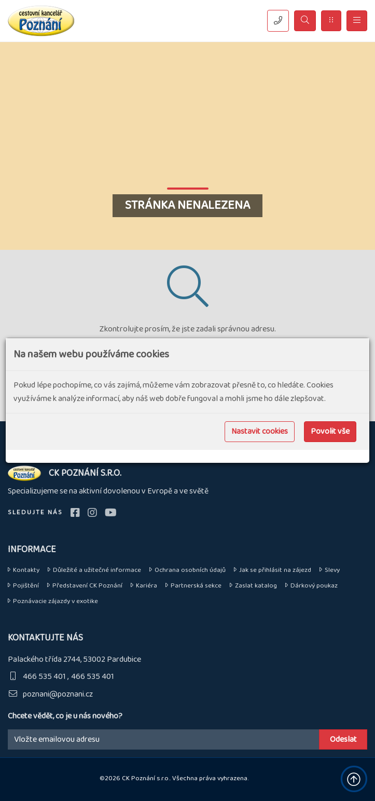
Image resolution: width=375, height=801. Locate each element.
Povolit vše (330, 431)
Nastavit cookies (259, 431)
